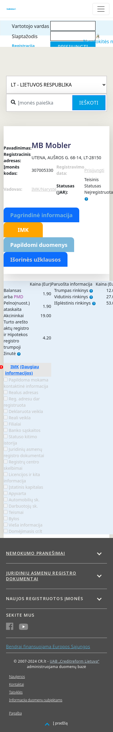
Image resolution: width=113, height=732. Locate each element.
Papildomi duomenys (38, 244)
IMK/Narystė (44, 189)
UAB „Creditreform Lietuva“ (74, 661)
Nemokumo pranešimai (35, 553)
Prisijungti (94, 170)
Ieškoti (89, 102)
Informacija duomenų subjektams (35, 700)
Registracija (23, 45)
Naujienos (17, 676)
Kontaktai (16, 684)
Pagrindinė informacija (41, 215)
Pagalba (15, 713)
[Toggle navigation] (101, 9)
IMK (23, 229)
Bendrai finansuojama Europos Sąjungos (48, 646)
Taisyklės (16, 692)
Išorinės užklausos (35, 259)
